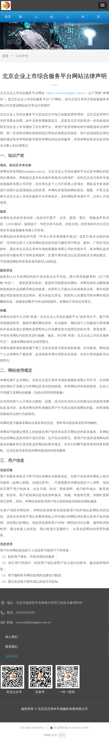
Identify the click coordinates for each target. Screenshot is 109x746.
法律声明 (22, 56)
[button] (102, 5)
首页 (5, 56)
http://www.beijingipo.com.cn (66, 93)
